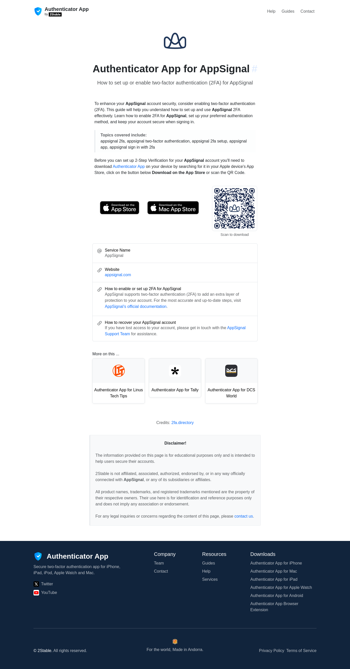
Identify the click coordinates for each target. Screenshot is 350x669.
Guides (288, 11)
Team (159, 563)
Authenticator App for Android (276, 595)
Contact (307, 11)
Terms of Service (301, 650)
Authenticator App (129, 166)
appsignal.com (118, 275)
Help (271, 11)
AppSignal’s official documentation (135, 306)
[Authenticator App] (70, 556)
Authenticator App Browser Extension (274, 607)
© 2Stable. (42, 650)
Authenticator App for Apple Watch (281, 587)
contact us (243, 516)
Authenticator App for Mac (273, 571)
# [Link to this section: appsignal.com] (254, 68)
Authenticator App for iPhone (276, 563)
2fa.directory (182, 422)
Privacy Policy (271, 650)
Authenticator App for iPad (274, 579)
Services (210, 579)
